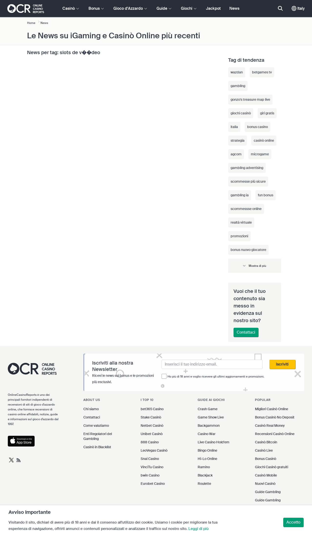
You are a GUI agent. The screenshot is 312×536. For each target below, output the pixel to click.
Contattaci (246, 332)
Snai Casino (150, 459)
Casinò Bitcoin (266, 442)
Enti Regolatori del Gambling (97, 436)
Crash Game (207, 409)
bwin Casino (150, 475)
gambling (238, 86)
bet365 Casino (152, 409)
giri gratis (267, 113)
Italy (298, 8)
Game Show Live (211, 417)
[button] (254, 265)
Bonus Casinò (265, 459)
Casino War (206, 434)
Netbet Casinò (152, 425)
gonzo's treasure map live (250, 99)
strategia (237, 140)
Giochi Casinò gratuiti (271, 467)
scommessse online (246, 209)
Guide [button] (163, 8)
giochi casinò (241, 113)
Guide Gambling (268, 492)
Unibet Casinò (152, 434)
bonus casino (257, 127)
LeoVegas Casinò (154, 450)
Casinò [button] (70, 8)
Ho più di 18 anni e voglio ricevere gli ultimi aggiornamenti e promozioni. (215, 376)
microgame (260, 154)
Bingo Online (207, 450)
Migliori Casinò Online (271, 409)
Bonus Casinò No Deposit (274, 417)
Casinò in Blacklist (97, 447)
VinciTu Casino (152, 467)
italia (234, 127)
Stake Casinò (151, 417)
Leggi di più (198, 528)
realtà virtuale (241, 222)
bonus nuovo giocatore (248, 250)
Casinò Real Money (270, 425)
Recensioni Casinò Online (274, 434)
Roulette (204, 483)
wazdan (237, 72)
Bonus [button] (96, 8)
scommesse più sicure (248, 181)
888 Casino (150, 442)
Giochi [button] (188, 8)
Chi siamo (91, 409)
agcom (236, 154)
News (234, 8)
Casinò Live (264, 450)
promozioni (239, 236)
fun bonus (265, 195)
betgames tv (262, 72)
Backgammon (209, 425)
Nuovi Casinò (265, 483)
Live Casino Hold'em (213, 442)
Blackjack (205, 475)
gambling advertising (247, 168)
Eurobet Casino (153, 483)
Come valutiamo (96, 425)
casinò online (264, 140)
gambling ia (240, 195)
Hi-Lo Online (207, 459)
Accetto (293, 522)
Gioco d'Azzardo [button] (130, 8)
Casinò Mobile (266, 475)
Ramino (204, 467)
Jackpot (213, 8)
